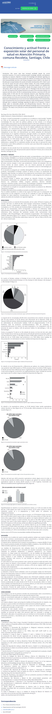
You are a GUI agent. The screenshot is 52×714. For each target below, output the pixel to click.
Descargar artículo (8, 67)
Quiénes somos (13, 36)
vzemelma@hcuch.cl (8, 709)
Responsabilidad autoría (42, 36)
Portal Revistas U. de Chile (42, 40)
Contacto (30, 40)
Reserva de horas (29, 8)
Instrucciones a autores (27, 36)
